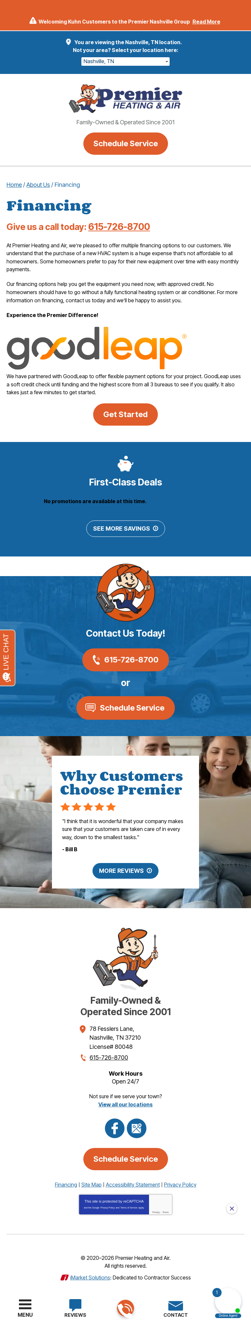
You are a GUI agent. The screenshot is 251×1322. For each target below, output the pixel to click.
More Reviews (121, 869)
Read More (206, 21)
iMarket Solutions (90, 1274)
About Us (38, 184)
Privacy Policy (107, 1204)
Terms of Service (128, 1204)
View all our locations (125, 1101)
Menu (25, 1315)
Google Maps (136, 1125)
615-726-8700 (125, 1308)
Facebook (115, 1125)
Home (14, 184)
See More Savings (121, 527)
